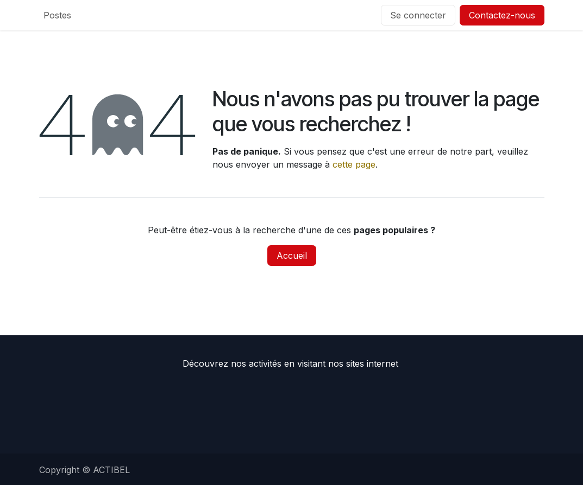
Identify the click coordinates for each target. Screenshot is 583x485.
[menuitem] (57, 15)
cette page (354, 164)
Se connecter (418, 15)
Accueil (292, 255)
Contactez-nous (502, 15)
